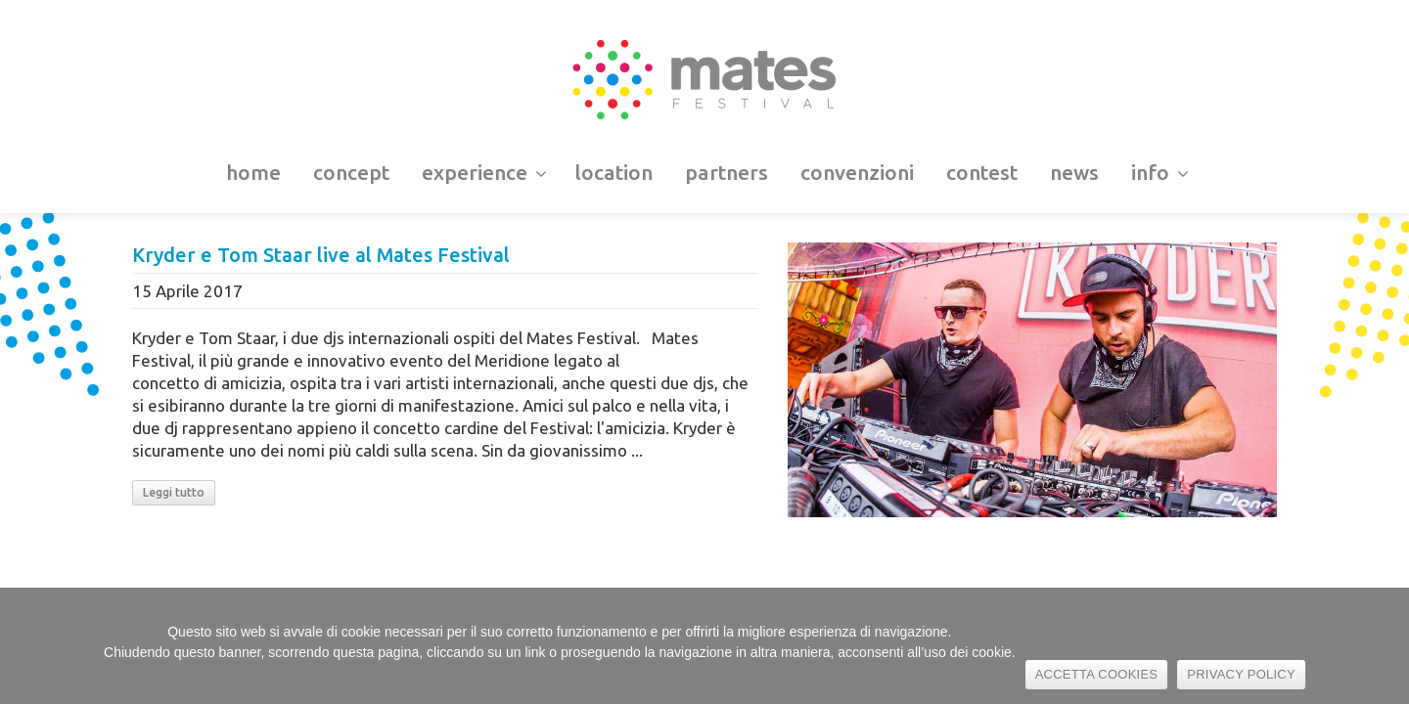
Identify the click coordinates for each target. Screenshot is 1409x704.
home (253, 172)
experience (484, 172)
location (613, 172)
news (1074, 172)
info (1160, 172)
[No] (1384, 646)
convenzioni (857, 172)
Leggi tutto (174, 492)
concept (351, 172)
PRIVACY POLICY (1241, 674)
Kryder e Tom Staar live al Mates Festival (321, 254)
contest (982, 172)
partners (726, 172)
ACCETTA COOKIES (1097, 674)
